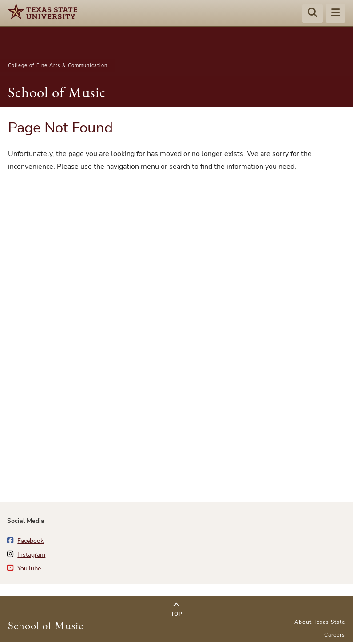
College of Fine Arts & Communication (57, 65)
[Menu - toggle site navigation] (335, 14)
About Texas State (319, 622)
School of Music (57, 92)
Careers (334, 634)
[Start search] (312, 14)
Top (176, 610)
